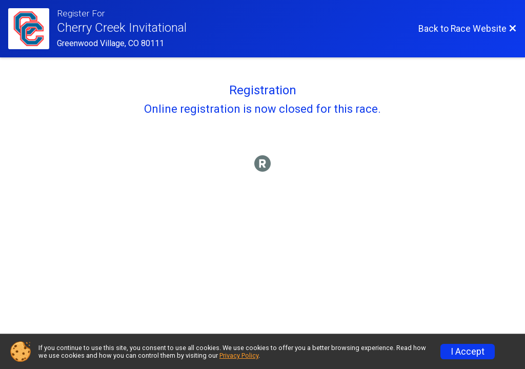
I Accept (467, 351)
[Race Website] (32, 28)
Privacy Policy (238, 355)
